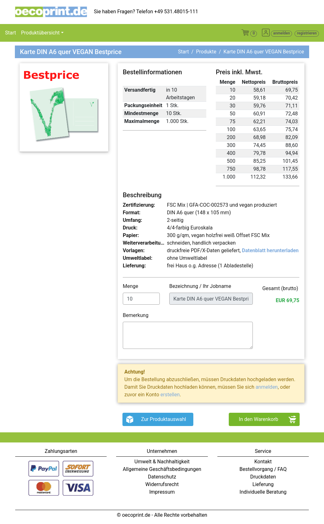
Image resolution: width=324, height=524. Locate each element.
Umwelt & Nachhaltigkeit (162, 462)
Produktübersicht (40, 33)
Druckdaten (263, 477)
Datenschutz (162, 477)
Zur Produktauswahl (163, 419)
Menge (131, 286)
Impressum (162, 492)
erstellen (170, 395)
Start (10, 33)
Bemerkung (136, 315)
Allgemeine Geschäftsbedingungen (162, 469)
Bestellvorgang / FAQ (263, 469)
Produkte (206, 52)
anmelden (267, 387)
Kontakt (263, 462)
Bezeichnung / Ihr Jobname (200, 286)
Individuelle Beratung (263, 492)
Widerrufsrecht (161, 484)
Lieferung (263, 484)
